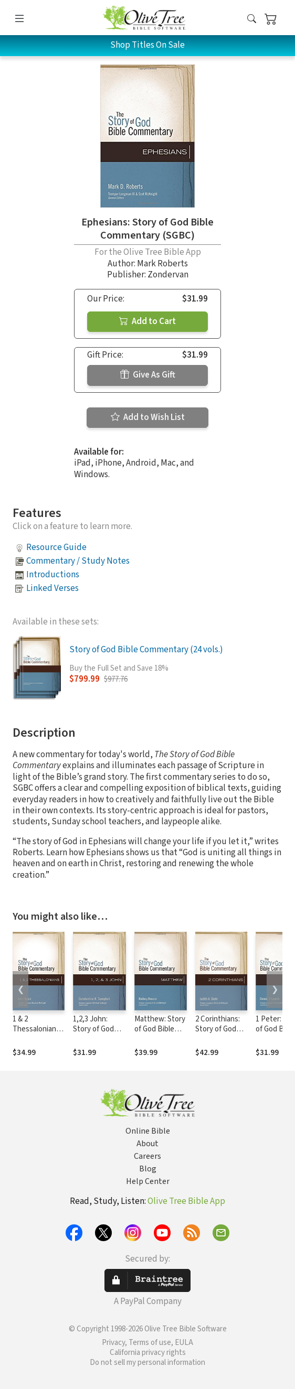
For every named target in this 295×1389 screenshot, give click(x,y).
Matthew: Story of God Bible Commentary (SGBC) (159, 1034)
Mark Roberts (162, 263)
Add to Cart (147, 321)
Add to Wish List (148, 417)
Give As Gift (147, 375)
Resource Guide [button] (56, 547)
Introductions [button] (52, 574)
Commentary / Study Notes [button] (78, 561)
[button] (251, 19)
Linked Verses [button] (52, 588)
